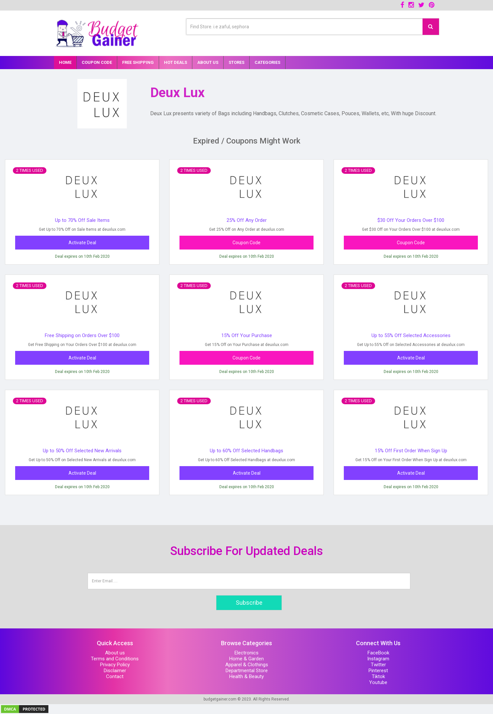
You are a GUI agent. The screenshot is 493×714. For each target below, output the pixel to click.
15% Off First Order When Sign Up (411, 451)
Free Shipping (138, 62)
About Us (207, 62)
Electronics (246, 653)
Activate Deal (82, 242)
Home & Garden (246, 659)
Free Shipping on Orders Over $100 (82, 335)
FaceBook (378, 653)
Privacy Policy (115, 665)
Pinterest (378, 671)
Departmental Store (247, 671)
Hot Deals (175, 62)
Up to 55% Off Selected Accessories (411, 335)
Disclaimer (115, 671)
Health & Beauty (246, 676)
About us (115, 653)
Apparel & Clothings (246, 665)
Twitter (378, 665)
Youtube (378, 682)
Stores (236, 62)
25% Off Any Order (247, 220)
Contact (114, 676)
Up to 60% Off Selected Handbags (246, 451)
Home (65, 62)
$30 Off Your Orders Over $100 (410, 220)
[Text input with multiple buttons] (304, 26)
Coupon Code (97, 62)
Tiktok (378, 676)
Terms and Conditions (115, 659)
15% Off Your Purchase (246, 335)
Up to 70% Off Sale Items (82, 220)
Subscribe (249, 602)
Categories (267, 62)
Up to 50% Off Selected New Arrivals (82, 451)
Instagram (378, 659)
